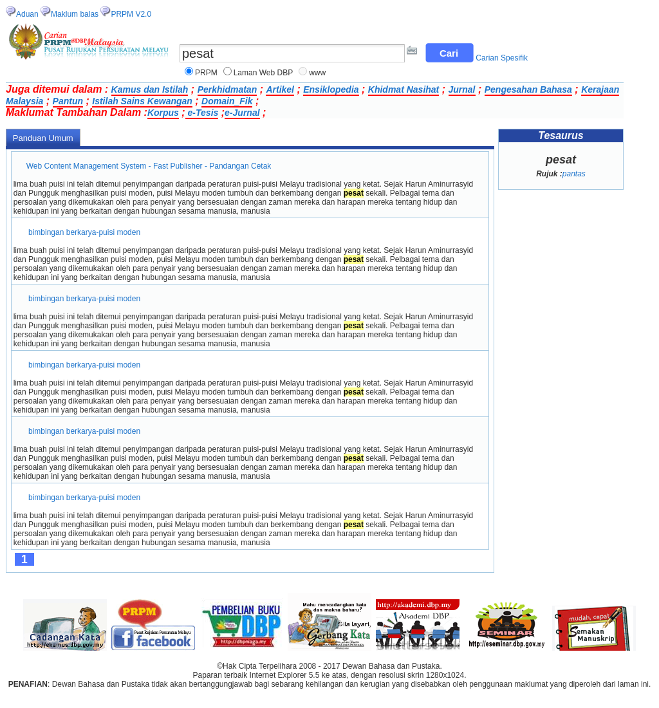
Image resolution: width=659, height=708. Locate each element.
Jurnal (462, 89)
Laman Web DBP (263, 72)
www (317, 72)
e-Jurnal (242, 112)
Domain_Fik (226, 101)
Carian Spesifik (502, 57)
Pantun (68, 101)
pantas (574, 173)
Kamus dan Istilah (150, 89)
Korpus (163, 112)
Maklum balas (74, 14)
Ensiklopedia (330, 89)
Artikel (280, 89)
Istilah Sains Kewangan (142, 101)
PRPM (206, 72)
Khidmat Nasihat (403, 89)
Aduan (27, 14)
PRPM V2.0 (131, 14)
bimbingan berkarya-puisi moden (84, 232)
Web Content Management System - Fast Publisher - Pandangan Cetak (149, 166)
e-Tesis (202, 112)
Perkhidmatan (227, 89)
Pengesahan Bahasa (528, 89)
